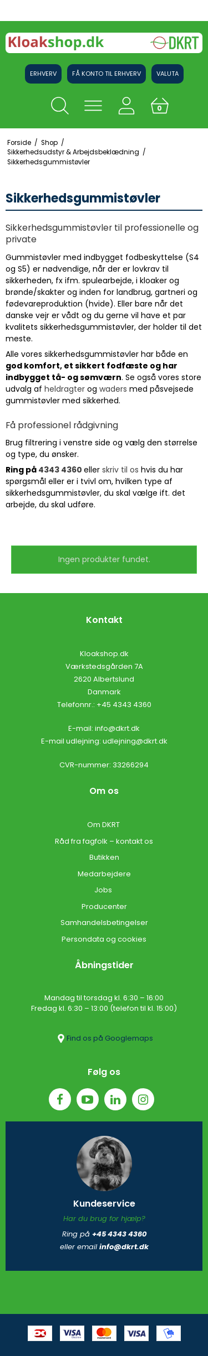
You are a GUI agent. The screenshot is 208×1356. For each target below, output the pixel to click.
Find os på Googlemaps (104, 1038)
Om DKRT (104, 824)
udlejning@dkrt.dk (135, 741)
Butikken (104, 857)
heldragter (64, 388)
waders (113, 388)
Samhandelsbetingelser (104, 922)
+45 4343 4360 (124, 704)
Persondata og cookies (104, 939)
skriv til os (120, 469)
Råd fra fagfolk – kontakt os (104, 841)
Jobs (104, 890)
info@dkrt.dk (117, 728)
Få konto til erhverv (106, 73)
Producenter (104, 906)
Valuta (167, 73)
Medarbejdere (104, 874)
